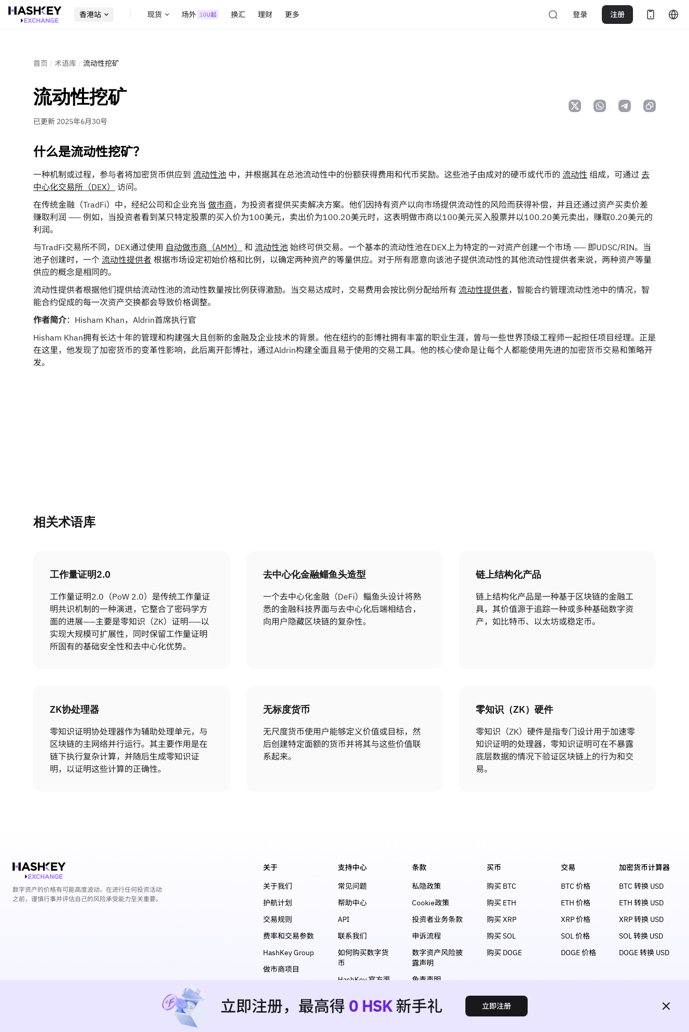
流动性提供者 (126, 259)
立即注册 (496, 1006)
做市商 (220, 204)
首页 (40, 63)
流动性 (574, 174)
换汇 (238, 14)
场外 (200, 14)
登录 (580, 14)
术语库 (65, 63)
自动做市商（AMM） (204, 247)
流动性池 (209, 174)
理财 (265, 14)
